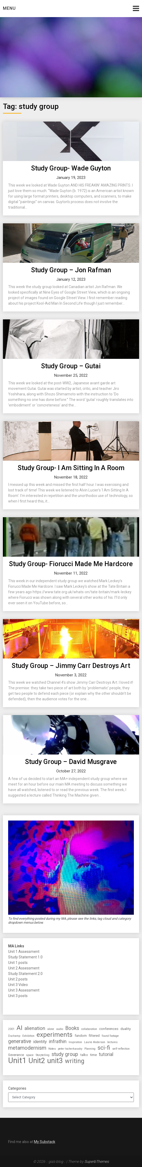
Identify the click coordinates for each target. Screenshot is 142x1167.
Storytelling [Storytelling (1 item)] (42, 1055)
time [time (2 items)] (93, 1055)
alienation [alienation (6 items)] (34, 1028)
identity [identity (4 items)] (40, 1041)
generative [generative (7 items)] (19, 1041)
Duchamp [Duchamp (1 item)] (14, 1036)
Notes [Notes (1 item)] (52, 1048)
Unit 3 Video (18, 985)
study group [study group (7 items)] (65, 1054)
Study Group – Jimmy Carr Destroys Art (71, 666)
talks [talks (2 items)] (84, 1055)
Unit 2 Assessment (23, 968)
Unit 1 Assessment (23, 951)
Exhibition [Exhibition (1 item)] (28, 1036)
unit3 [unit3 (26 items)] (55, 1061)
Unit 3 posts (18, 996)
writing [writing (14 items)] (74, 1061)
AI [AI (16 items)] (19, 1028)
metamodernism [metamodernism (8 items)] (27, 1048)
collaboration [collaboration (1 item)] (89, 1029)
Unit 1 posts (18, 962)
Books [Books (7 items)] (72, 1028)
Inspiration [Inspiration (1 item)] (75, 1042)
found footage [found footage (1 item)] (110, 1036)
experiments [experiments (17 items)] (55, 1034)
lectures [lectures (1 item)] (112, 1042)
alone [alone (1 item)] (50, 1029)
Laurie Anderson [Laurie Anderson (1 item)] (94, 1042)
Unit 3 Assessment (23, 990)
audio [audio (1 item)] (59, 1029)
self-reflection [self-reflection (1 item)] (121, 1048)
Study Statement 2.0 (25, 974)
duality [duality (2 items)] (125, 1029)
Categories (17, 1088)
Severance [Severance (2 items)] (16, 1055)
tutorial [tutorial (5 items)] (106, 1054)
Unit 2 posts (18, 979)
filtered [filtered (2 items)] (94, 1036)
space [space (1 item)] (30, 1055)
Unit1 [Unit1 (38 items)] (17, 1060)
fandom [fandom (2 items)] (81, 1036)
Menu (9, 8)
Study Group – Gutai (71, 366)
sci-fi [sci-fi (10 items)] (104, 1047)
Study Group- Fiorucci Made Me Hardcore (71, 564)
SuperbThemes (96, 1161)
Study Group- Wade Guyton (71, 168)
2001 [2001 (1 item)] (11, 1029)
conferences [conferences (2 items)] (108, 1029)
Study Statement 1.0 (25, 957)
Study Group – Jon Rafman (71, 270)
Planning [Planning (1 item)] (89, 1048)
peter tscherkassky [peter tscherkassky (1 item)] (70, 1048)
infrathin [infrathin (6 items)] (58, 1041)
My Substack (44, 1142)
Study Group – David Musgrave (71, 762)
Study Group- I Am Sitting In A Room (71, 468)
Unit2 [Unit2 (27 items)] (36, 1061)
